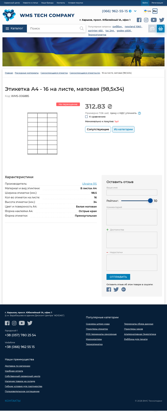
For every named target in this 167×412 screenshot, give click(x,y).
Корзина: (161, 27)
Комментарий (114, 208)
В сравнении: (153, 27)
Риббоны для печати (136, 340)
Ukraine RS (89, 185)
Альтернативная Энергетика (140, 335)
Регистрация (157, 3)
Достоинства (117, 231)
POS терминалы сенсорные (101, 335)
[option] (83, 51)
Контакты (13, 402)
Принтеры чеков (133, 330)
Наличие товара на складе (20, 382)
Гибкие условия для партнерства (23, 387)
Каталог (14, 28)
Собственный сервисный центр (22, 377)
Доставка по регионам (17, 367)
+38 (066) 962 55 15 (20, 348)
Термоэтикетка (94, 345)
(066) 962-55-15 (115, 11)
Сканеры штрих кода (98, 325)
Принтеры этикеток (97, 330)
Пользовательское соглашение (22, 392)
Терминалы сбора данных (138, 325)
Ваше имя (112, 189)
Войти (145, 3)
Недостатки (116, 253)
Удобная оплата (14, 372)
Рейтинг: (112, 202)
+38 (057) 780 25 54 (20, 336)
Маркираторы (94, 340)
